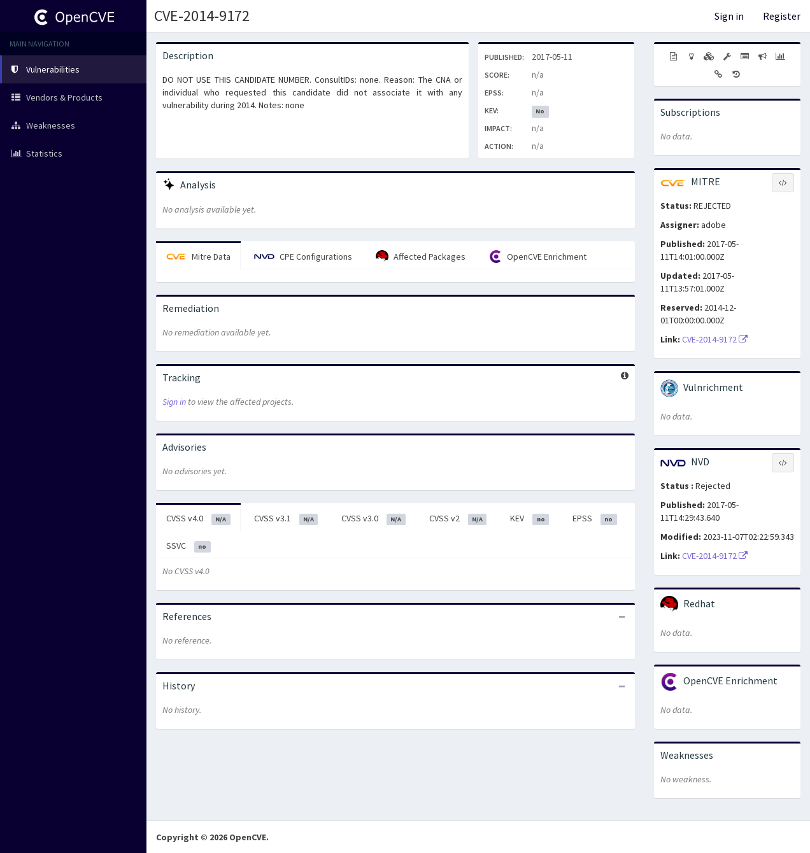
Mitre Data (198, 256)
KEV (529, 518)
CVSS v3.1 (286, 518)
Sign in (729, 16)
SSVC (188, 546)
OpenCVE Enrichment (537, 256)
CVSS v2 (458, 518)
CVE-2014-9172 (202, 15)
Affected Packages (420, 256)
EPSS (594, 518)
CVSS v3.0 (373, 518)
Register (781, 16)
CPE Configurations (303, 256)
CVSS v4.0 (198, 518)
